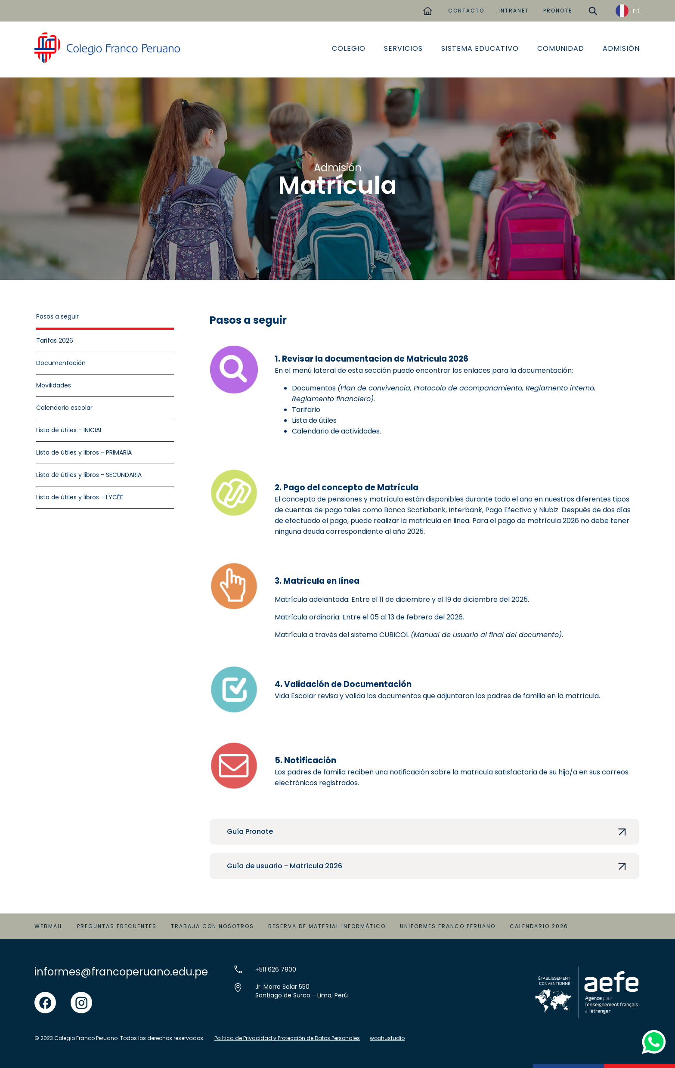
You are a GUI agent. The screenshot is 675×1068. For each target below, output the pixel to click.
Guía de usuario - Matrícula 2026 (284, 866)
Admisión (621, 48)
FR (637, 11)
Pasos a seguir (57, 316)
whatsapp (652, 1032)
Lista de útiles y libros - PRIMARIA (84, 452)
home (427, 7)
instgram (81, 997)
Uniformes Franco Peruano (447, 926)
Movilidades (53, 385)
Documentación (61, 363)
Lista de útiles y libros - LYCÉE (79, 497)
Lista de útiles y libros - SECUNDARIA (89, 475)
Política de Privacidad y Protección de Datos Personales (287, 1038)
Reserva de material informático (327, 926)
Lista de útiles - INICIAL (69, 430)
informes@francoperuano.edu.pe (121, 972)
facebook (45, 997)
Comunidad (560, 48)
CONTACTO (466, 10)
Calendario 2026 (539, 926)
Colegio (348, 48)
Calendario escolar (64, 407)
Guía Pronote (250, 831)
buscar (592, 7)
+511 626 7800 (275, 969)
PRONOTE (557, 10)
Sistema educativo (480, 48)
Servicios (403, 48)
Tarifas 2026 (54, 340)
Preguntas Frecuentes (117, 926)
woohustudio (387, 1038)
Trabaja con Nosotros (212, 926)
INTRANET (514, 10)
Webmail (48, 926)
